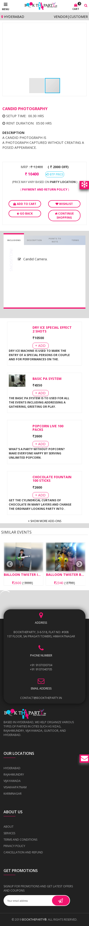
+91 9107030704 (41, 665)
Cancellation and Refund (23, 852)
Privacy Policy (14, 846)
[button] (80, 29)
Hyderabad (12, 16)
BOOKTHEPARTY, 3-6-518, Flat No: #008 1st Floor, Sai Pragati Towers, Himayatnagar (41, 634)
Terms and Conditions (20, 840)
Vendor (61, 16)
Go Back (25, 214)
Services (9, 833)
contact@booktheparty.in (41, 698)
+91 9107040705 (41, 669)
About (9, 827)
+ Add (40, 345)
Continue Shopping (64, 216)
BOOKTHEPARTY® (34, 920)
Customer (79, 16)
